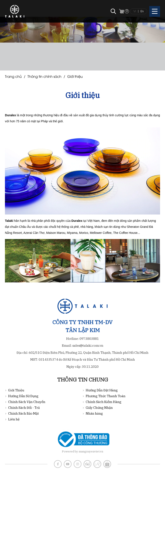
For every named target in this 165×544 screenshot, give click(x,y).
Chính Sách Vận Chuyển (26, 402)
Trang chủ (13, 76)
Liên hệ (14, 419)
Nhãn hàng (94, 413)
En (142, 11)
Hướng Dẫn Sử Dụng (23, 396)
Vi (134, 11)
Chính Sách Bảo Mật (23, 413)
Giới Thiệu (75, 76)
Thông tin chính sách (44, 76)
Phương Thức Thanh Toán (105, 396)
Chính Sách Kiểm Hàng (103, 402)
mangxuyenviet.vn (91, 451)
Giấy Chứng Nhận (99, 408)
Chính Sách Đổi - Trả (24, 408)
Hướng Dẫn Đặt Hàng (102, 390)
